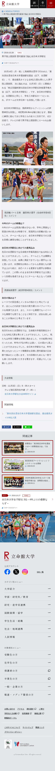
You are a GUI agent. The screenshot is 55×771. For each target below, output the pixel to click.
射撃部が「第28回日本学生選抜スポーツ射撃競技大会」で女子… (37, 446)
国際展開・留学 (13, 613)
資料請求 (30, 709)
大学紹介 (9, 589)
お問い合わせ (9, 709)
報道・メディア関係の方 (19, 694)
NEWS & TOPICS (13, 11)
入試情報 (9, 637)
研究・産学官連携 (15, 605)
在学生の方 (11, 662)
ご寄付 (41, 709)
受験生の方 (11, 654)
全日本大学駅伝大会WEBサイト (20, 394)
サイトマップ (28, 727)
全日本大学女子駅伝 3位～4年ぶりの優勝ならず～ (24, 501)
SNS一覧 (40, 572)
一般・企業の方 (13, 686)
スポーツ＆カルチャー (11, 63)
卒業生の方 (11, 678)
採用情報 (25, 713)
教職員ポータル (10, 718)
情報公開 (37, 713)
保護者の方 (11, 670)
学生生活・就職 (13, 621)
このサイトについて (12, 727)
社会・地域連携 (13, 629)
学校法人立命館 (10, 713)
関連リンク (39, 727)
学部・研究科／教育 (16, 597)
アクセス (20, 709)
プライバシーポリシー (13, 732)
